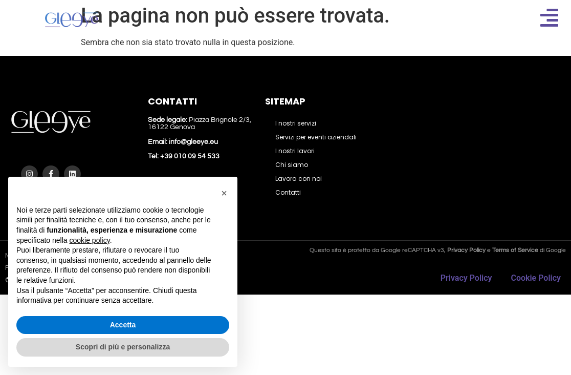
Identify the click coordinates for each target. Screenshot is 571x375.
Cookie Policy (536, 278)
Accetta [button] (123, 325)
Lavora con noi (298, 178)
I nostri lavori (295, 151)
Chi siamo (291, 164)
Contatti (288, 192)
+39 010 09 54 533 (189, 156)
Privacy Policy (466, 278)
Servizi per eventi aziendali (316, 137)
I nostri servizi (295, 123)
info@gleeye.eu (193, 141)
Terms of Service (515, 250)
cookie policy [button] (90, 240)
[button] (224, 193)
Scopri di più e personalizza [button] (123, 347)
